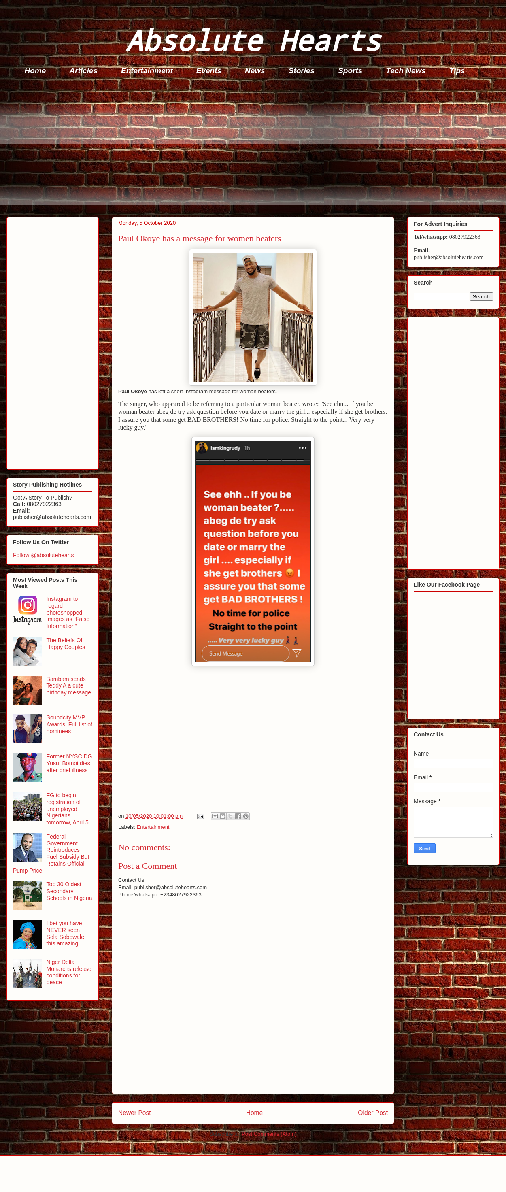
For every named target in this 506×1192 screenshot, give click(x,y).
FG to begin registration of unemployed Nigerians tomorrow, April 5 (68, 809)
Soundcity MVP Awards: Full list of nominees (69, 724)
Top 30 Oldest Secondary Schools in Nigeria (69, 891)
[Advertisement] (255, 148)
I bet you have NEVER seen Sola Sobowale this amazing (65, 933)
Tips (457, 70)
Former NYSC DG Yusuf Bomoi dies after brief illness (69, 763)
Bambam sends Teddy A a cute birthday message (69, 686)
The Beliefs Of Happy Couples (66, 643)
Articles (83, 70)
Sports (350, 70)
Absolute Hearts (253, 40)
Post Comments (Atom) (269, 1134)
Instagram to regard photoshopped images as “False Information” (68, 612)
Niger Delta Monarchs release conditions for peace (69, 972)
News (255, 70)
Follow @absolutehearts (43, 555)
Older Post (373, 1112)
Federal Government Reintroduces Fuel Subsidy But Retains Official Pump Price (51, 853)
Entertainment (147, 70)
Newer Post (134, 1112)
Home (35, 70)
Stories (302, 70)
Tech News (406, 70)
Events (208, 70)
